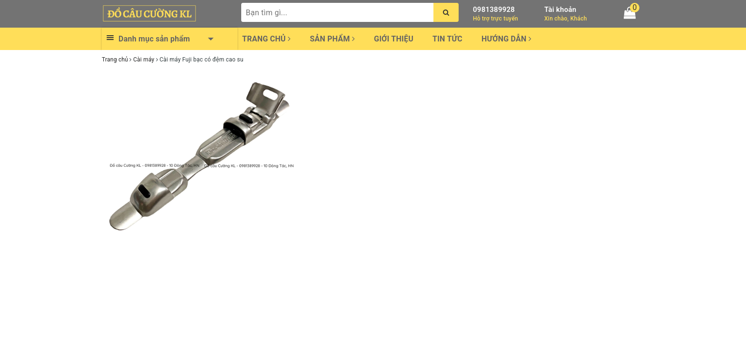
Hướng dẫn (506, 38)
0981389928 (494, 9)
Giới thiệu (393, 38)
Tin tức (447, 38)
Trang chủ (266, 38)
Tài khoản (560, 9)
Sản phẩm (332, 38)
